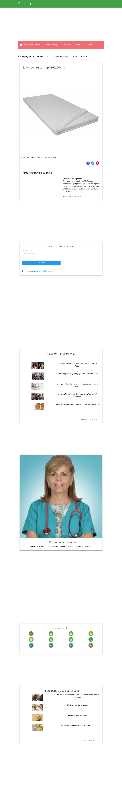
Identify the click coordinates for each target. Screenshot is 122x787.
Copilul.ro (25, 4)
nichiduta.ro (76, 197)
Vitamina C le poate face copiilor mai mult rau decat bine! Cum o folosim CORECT (61, 546)
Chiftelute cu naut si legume (77, 705)
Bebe (92, 45)
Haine (39, 52)
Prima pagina (24, 56)
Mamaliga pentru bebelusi (77, 715)
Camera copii (66, 45)
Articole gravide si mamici (31, 45)
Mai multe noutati (89, 419)
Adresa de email (27, 250)
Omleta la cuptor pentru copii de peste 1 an (77, 725)
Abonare (41, 263)
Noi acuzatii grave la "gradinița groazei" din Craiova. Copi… (78, 374)
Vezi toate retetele (88, 740)
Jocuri (79, 45)
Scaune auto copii (51, 45)
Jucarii (26, 52)
